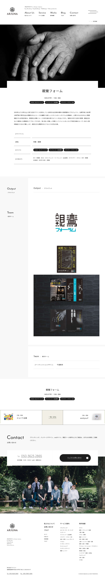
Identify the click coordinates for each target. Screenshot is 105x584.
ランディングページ (65, 548)
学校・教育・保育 (83, 539)
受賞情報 (46, 539)
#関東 (48, 160)
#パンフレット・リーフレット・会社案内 (56, 158)
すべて (45, 534)
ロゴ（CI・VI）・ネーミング (66, 530)
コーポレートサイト (65, 543)
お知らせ (46, 536)
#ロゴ (42, 158)
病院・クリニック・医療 (85, 530)
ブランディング (63, 527)
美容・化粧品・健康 (84, 548)
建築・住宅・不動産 (84, 543)
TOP (90, 21)
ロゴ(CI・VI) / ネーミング (37, 102)
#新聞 (86, 158)
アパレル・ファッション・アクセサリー (88, 546)
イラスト (62, 541)
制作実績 (82, 523)
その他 (80, 560)
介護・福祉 (81, 532)
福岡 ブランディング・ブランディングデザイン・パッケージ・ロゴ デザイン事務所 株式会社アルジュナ (12, 11)
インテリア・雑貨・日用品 (85, 553)
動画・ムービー (64, 550)
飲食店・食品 (82, 550)
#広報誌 (35, 160)
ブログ (46, 530)
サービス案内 (64, 523)
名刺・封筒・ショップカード (67, 539)
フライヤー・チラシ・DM (67, 102)
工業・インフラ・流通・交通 (86, 541)
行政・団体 (37, 142)
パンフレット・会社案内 (52, 102)
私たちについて (49, 524)
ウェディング (82, 555)
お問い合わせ (48, 527)
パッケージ (62, 532)
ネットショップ (64, 546)
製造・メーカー (83, 537)
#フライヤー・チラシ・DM (76, 158)
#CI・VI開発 (36, 158)
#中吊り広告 (42, 160)
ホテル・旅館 (82, 534)
